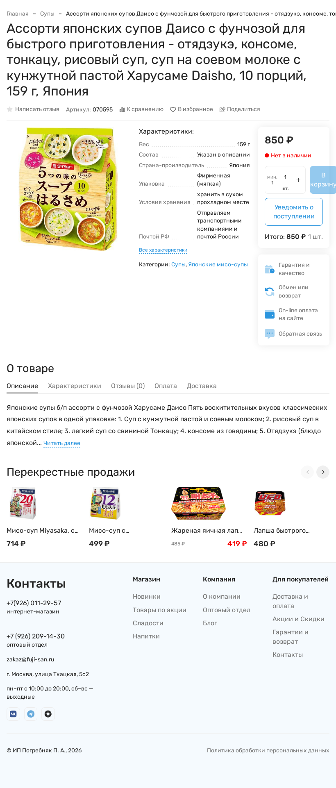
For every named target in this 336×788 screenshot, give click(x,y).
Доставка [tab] (202, 386)
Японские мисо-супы (218, 264)
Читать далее (61, 443)
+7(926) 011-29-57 (34, 603)
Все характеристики (163, 250)
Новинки (147, 596)
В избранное (191, 110)
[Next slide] (322, 472)
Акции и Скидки (298, 619)
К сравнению (141, 110)
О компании (222, 596)
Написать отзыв (33, 110)
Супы (47, 13)
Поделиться (240, 110)
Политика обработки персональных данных (268, 750)
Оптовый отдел (226, 610)
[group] (69, 189)
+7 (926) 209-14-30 (36, 636)
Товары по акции (159, 610)
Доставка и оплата (290, 601)
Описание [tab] (22, 386)
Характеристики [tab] (74, 386)
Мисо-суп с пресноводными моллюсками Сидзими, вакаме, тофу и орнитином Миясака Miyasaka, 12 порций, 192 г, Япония (125, 531)
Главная (18, 13)
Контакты (287, 655)
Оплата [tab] (165, 386)
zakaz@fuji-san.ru (30, 659)
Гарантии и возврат (290, 636)
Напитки (146, 636)
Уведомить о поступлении (294, 211)
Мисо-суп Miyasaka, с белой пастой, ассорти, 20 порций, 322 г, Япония (43, 531)
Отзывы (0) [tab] (128, 386)
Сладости (148, 623)
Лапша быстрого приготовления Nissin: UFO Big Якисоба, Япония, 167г (289, 531)
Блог (210, 623)
